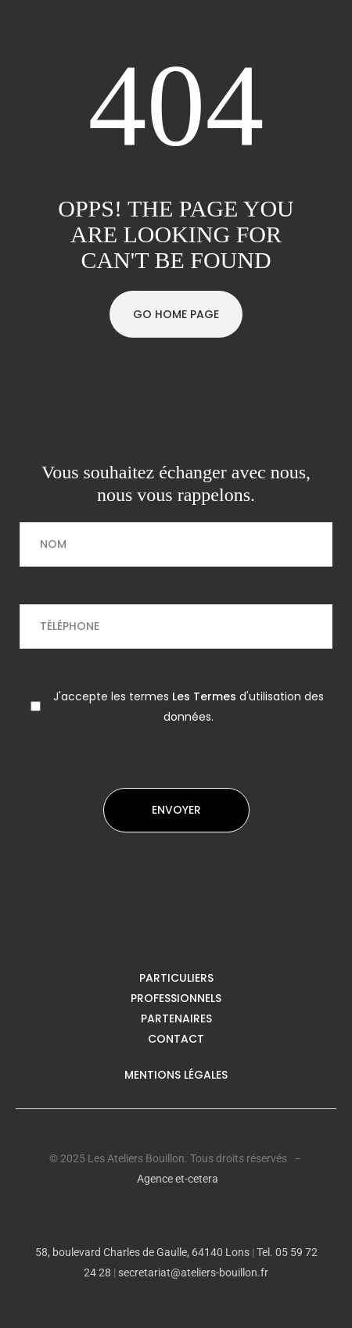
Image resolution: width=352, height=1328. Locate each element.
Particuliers (176, 978)
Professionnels (176, 998)
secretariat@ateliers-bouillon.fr (193, 1272)
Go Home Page (176, 314)
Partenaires (176, 1018)
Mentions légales (176, 1075)
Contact (176, 1039)
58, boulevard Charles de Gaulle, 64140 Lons (142, 1252)
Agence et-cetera (177, 1178)
